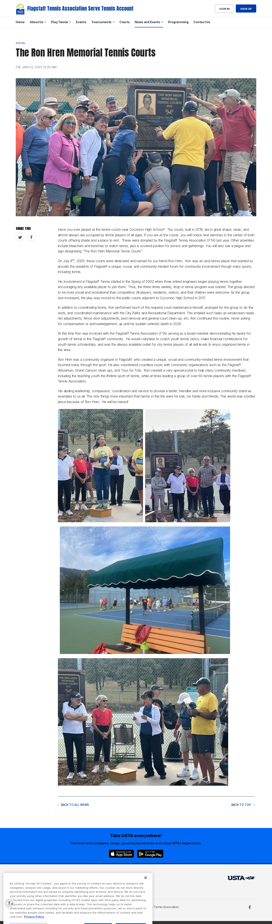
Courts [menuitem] (124, 22)
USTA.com (131, 879)
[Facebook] (249, 907)
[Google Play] (150, 853)
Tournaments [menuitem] (101, 22)
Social (20, 43)
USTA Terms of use (84, 879)
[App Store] (121, 853)
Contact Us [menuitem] (201, 22)
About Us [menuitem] (36, 22)
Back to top (243, 805)
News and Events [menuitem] (147, 22)
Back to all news (73, 805)
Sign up (246, 8)
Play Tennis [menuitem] (59, 22)
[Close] (145, 890)
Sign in (224, 8)
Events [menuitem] (81, 22)
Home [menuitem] (20, 22)
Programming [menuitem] (178, 22)
